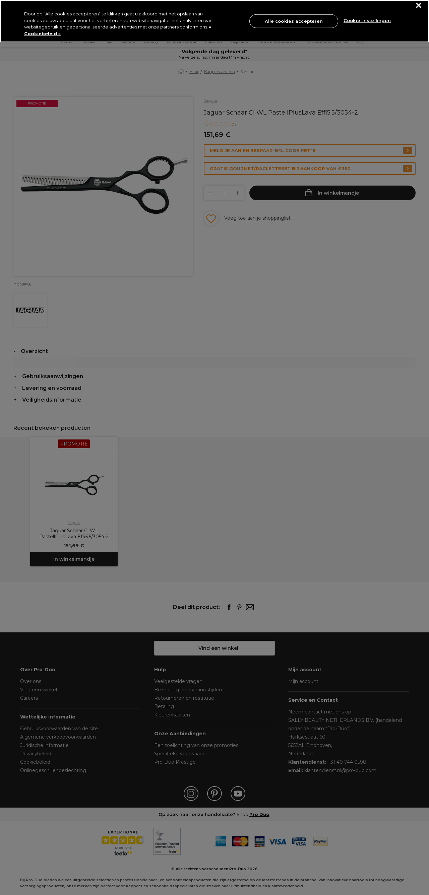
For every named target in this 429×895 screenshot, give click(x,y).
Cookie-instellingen (367, 20)
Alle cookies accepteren (294, 20)
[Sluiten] (418, 5)
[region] (214, 21)
